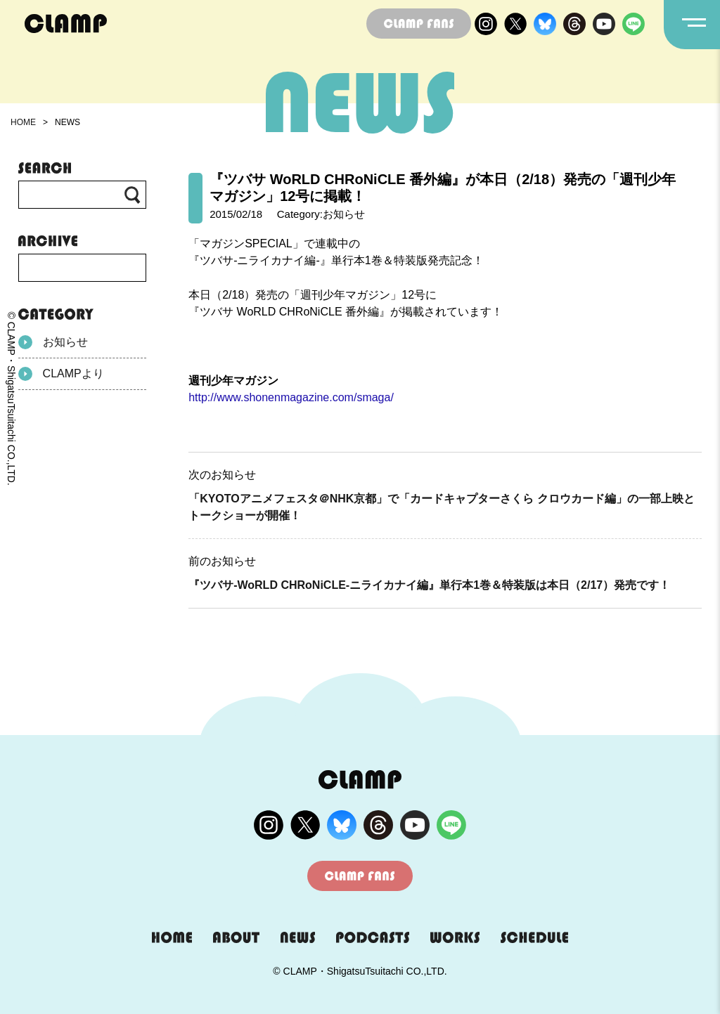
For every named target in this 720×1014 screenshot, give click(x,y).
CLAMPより (61, 374)
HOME (23, 122)
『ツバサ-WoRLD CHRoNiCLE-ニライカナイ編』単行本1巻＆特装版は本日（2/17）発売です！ (429, 585)
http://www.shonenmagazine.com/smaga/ (291, 397)
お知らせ (53, 342)
